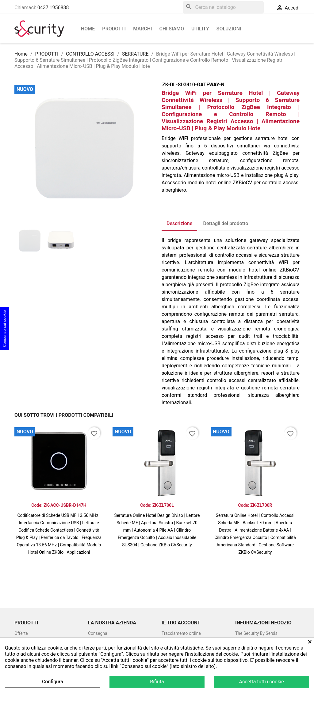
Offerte (21, 633)
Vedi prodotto (59, 562)
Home (88, 29)
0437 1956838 (53, 7)
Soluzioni (228, 29)
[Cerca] (223, 7)
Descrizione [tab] (179, 223)
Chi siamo (171, 29)
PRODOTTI (114, 29)
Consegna (97, 633)
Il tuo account (181, 623)
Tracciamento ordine (181, 633)
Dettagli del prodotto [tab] (225, 223)
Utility (200, 29)
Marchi (142, 29)
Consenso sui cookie (4, 328)
